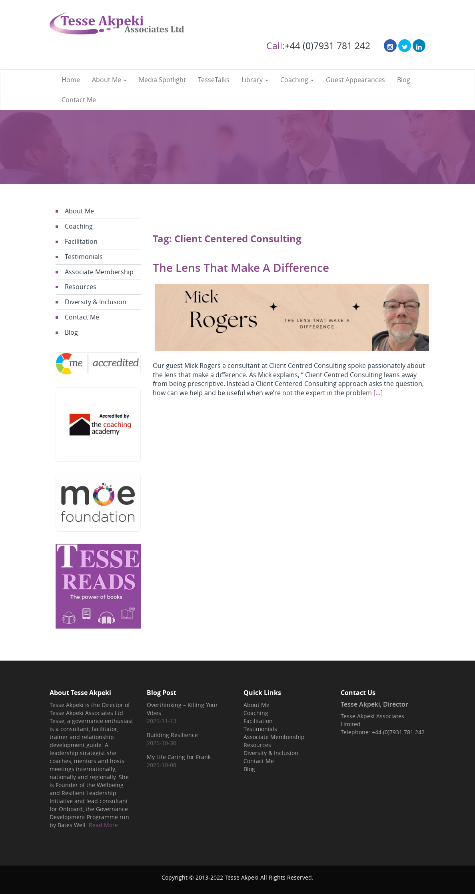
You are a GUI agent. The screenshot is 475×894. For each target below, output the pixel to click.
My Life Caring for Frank (179, 757)
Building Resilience (172, 735)
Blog (403, 79)
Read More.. (105, 825)
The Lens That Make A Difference (241, 267)
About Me (109, 79)
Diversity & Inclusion (95, 301)
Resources (80, 286)
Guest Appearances (355, 79)
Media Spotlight (162, 79)
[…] (378, 392)
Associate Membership (99, 271)
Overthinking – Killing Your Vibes (182, 709)
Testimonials (84, 256)
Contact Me (79, 99)
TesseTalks (214, 79)
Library (254, 79)
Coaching (297, 79)
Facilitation (81, 241)
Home (71, 79)
